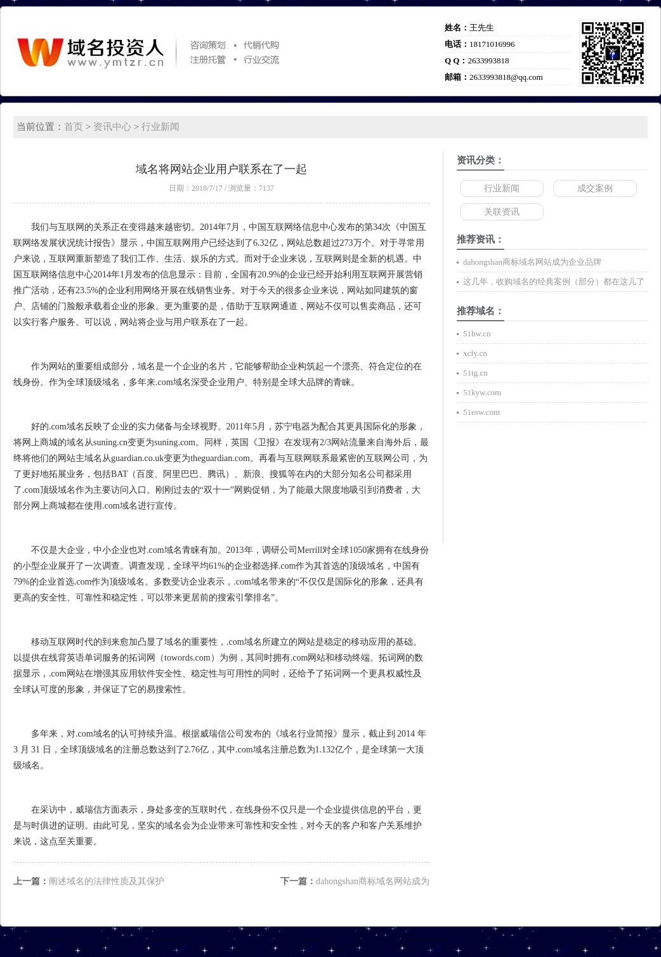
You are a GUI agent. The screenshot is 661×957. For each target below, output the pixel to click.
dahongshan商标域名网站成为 (372, 881)
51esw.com (481, 412)
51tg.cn (475, 372)
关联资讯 (502, 212)
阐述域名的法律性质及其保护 (106, 881)
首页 (73, 127)
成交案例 (595, 188)
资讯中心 (112, 127)
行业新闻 (160, 127)
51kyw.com (482, 392)
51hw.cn (477, 333)
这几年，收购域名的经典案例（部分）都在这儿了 (554, 281)
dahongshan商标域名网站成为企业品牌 (532, 262)
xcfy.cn (475, 353)
